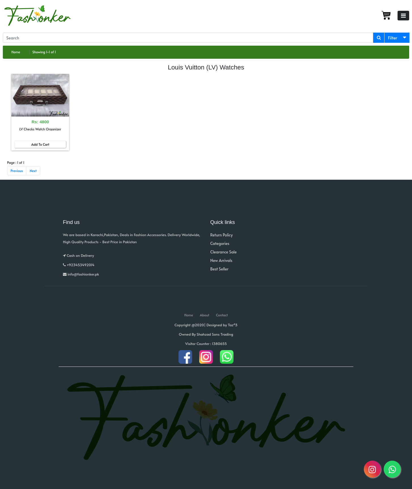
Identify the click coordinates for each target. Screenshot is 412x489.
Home (15, 52)
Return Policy (221, 235)
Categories (219, 243)
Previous (16, 170)
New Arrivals (221, 260)
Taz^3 (232, 324)
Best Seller (219, 269)
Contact (222, 315)
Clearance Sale (223, 252)
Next (33, 170)
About (204, 315)
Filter (392, 38)
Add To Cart (40, 144)
